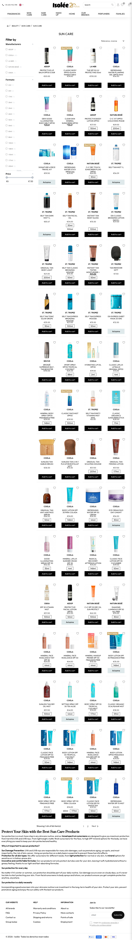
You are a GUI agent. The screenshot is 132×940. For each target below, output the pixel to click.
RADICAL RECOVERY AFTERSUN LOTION (93, 561)
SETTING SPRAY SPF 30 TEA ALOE (70, 705)
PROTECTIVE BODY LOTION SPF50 (93, 120)
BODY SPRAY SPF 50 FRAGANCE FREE (46, 802)
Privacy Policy (39, 913)
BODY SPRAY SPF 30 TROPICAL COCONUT (93, 706)
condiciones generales (109, 923)
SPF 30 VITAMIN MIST (47, 608)
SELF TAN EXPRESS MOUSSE (93, 317)
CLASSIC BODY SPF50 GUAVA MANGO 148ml (70, 72)
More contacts (67, 913)
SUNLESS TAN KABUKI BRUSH (46, 463)
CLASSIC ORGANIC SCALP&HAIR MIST (116, 705)
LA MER (93, 66)
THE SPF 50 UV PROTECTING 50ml (93, 71)
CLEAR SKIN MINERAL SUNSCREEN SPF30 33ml (70, 122)
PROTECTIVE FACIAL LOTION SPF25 (70, 609)
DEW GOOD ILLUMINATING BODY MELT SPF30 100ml (47, 122)
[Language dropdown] (21, 4)
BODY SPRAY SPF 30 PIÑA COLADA (69, 802)
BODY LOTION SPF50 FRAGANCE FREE (116, 754)
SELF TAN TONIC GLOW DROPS (47, 317)
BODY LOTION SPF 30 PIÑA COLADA (70, 511)
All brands (10, 908)
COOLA (70, 66)
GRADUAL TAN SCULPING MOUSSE (93, 463)
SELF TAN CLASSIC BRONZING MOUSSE (70, 270)
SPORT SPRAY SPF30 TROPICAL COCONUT (70, 367)
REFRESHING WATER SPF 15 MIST (116, 802)
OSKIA (47, 603)
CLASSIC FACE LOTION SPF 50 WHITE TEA (93, 803)
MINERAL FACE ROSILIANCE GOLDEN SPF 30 (93, 754)
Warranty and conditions (44, 908)
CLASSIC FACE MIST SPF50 (69, 414)
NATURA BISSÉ (116, 115)
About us (65, 908)
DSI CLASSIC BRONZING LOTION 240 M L (116, 218)
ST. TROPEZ (116, 163)
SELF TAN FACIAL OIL (70, 217)
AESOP (47, 66)
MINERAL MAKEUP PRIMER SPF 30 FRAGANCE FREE (93, 657)
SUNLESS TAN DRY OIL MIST (47, 705)
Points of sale (67, 917)
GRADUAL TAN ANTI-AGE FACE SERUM (46, 512)
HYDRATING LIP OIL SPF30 (93, 366)
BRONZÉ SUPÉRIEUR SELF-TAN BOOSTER (46, 367)
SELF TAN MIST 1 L (116, 167)
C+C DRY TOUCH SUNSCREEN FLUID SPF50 (93, 169)
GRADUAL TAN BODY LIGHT (47, 269)
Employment (66, 922)
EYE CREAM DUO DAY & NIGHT (116, 511)
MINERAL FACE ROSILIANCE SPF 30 (70, 656)
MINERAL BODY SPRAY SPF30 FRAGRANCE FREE (47, 415)
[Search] (99, 5)
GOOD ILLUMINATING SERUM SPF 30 (46, 561)
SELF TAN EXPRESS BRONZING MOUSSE (70, 318)
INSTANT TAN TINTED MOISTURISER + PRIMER (93, 271)
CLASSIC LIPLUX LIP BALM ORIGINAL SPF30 (116, 367)
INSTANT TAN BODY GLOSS (93, 217)
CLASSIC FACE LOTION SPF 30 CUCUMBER (116, 561)
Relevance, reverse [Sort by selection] (113, 40)
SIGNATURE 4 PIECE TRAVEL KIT (47, 168)
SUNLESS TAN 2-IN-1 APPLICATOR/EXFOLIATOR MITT (70, 464)
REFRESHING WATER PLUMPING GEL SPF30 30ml (116, 72)
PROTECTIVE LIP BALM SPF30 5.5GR (47, 71)
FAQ (8, 913)
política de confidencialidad (101, 925)
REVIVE (47, 361)
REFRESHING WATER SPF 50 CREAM (93, 512)
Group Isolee (11, 922)
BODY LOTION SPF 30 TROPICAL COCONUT (70, 754)
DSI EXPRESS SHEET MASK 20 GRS (116, 317)
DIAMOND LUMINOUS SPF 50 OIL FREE (116, 609)
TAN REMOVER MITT (116, 269)
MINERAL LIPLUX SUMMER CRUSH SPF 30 (70, 561)
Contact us (10, 917)
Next (95, 826)
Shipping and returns (42, 917)
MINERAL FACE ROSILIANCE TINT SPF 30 (46, 657)
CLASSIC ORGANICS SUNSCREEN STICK (116, 415)
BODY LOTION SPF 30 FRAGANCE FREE (116, 656)
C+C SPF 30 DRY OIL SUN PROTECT (93, 608)
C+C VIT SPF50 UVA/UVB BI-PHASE (116, 120)
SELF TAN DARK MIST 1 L (47, 217)
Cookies (36, 922)
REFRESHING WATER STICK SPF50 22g (70, 169)
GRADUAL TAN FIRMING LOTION (116, 463)
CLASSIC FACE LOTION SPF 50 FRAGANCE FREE (47, 754)
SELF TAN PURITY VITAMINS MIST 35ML (93, 415)
